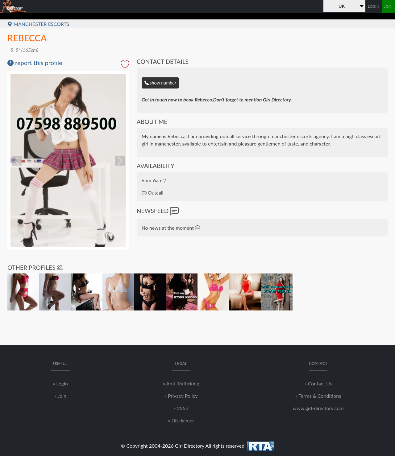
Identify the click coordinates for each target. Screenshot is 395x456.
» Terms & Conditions (318, 396)
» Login (60, 383)
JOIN (388, 6)
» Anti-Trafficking (181, 383)
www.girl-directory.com (318, 408)
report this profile (34, 62)
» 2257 (181, 408)
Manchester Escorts (38, 24)
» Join (60, 396)
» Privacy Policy (181, 396)
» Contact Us (318, 383)
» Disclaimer (181, 420)
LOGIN (373, 6)
